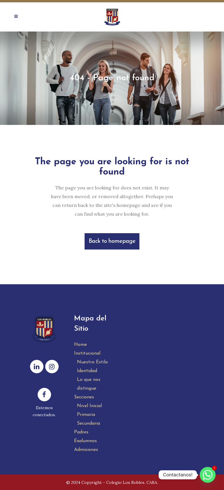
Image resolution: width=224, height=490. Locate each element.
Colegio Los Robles (125, 482)
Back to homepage (112, 241)
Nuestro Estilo (92, 362)
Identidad (87, 371)
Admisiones (86, 449)
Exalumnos (85, 441)
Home (80, 344)
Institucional (87, 353)
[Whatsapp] (208, 475)
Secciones (84, 397)
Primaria (86, 414)
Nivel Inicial (89, 406)
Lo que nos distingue (88, 384)
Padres (81, 432)
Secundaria (88, 423)
